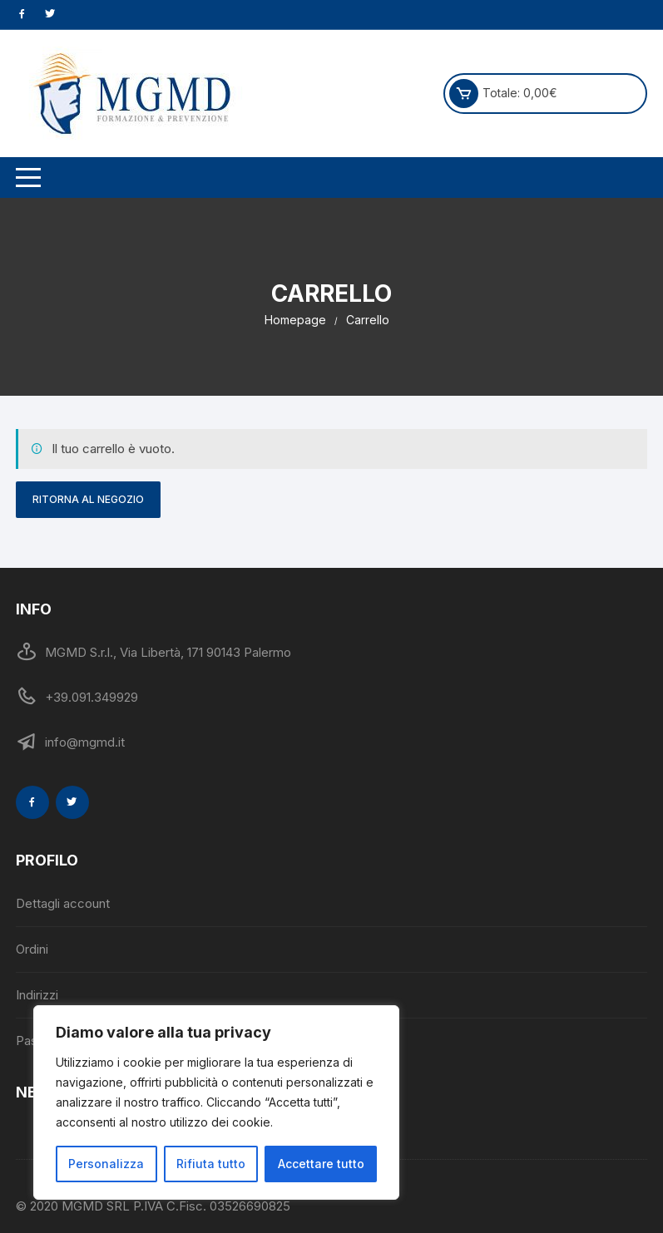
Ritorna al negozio (88, 499)
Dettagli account (63, 903)
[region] (216, 1102)
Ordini (32, 949)
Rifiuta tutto (210, 1164)
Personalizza (106, 1164)
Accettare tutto (321, 1164)
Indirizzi (37, 995)
